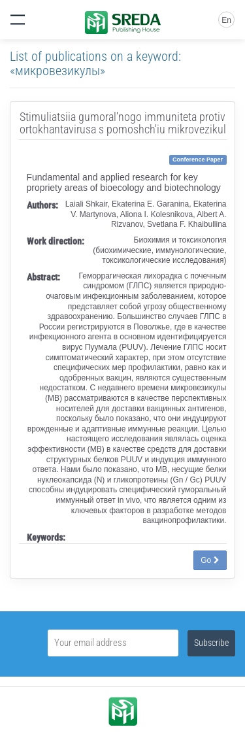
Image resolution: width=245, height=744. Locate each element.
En (226, 20)
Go (210, 560)
